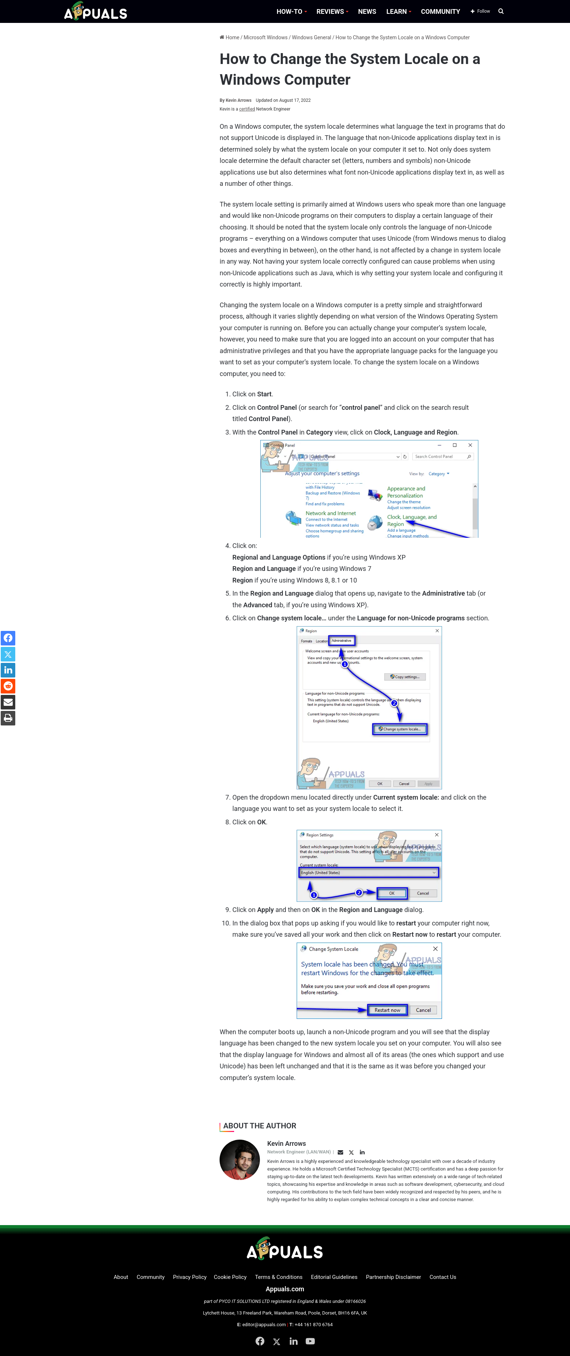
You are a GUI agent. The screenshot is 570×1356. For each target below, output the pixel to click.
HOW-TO (289, 11)
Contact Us (443, 1277)
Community (151, 1277)
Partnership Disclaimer (393, 1277)
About (121, 1277)
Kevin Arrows (236, 100)
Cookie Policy (230, 1277)
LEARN (396, 11)
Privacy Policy (189, 1277)
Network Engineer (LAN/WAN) (299, 1152)
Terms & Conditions (279, 1277)
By (223, 100)
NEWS (367, 11)
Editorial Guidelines (334, 1277)
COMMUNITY (440, 11)
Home (229, 37)
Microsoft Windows (266, 37)
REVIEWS (330, 11)
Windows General (311, 37)
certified (247, 109)
